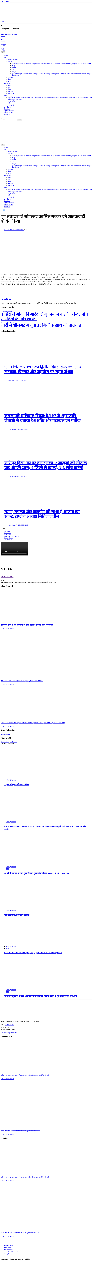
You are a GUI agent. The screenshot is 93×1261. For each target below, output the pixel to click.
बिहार (9, 79)
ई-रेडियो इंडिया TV (13, 59)
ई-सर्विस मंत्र (7, 107)
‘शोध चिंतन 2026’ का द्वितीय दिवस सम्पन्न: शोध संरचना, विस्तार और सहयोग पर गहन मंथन (42, 369)
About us (7, 531)
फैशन (9, 85)
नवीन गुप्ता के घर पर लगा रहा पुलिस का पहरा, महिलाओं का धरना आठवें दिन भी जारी (27, 625)
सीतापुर (14, 71)
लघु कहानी (11, 105)
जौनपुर (13, 65)
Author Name (7, 576)
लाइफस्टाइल (7, 83)
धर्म (9, 103)
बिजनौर (14, 67)
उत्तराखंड (10, 77)
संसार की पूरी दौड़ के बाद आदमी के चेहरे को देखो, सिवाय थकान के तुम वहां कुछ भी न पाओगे (40, 996)
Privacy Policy (8, 538)
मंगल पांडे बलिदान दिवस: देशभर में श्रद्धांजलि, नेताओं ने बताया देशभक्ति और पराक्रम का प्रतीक (42, 418)
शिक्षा (5, 95)
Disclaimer (7, 534)
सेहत (9, 89)
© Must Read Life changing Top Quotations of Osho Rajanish (33, 952)
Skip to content (5, 1)
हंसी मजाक (11, 93)
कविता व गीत (11, 101)
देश (5, 57)
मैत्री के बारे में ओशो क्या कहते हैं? (17, 915)
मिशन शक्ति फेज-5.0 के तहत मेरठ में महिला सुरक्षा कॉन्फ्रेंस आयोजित (22, 681)
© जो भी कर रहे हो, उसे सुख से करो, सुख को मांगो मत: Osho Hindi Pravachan (36, 873)
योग (9, 87)
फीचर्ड (9, 81)
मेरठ (13, 69)
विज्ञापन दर (7, 115)
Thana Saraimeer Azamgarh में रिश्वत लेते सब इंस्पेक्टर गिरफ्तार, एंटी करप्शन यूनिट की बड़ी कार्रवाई (33, 723)
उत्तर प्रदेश (10, 61)
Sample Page (8, 539)
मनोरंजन (10, 91)
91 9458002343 (9, 1025)
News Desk (7, 230)
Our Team (7, 109)
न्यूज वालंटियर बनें (9, 110)
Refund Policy (8, 1250)
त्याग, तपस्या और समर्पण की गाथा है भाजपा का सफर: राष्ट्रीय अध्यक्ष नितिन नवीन (42, 514)
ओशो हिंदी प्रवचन (11, 780)
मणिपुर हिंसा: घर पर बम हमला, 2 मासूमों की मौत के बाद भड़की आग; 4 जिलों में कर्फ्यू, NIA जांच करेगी (45, 465)
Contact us (7, 533)
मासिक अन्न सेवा (8, 113)
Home (6, 55)
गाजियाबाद (51, 63)
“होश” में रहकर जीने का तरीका (16, 784)
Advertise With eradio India (12, 536)
